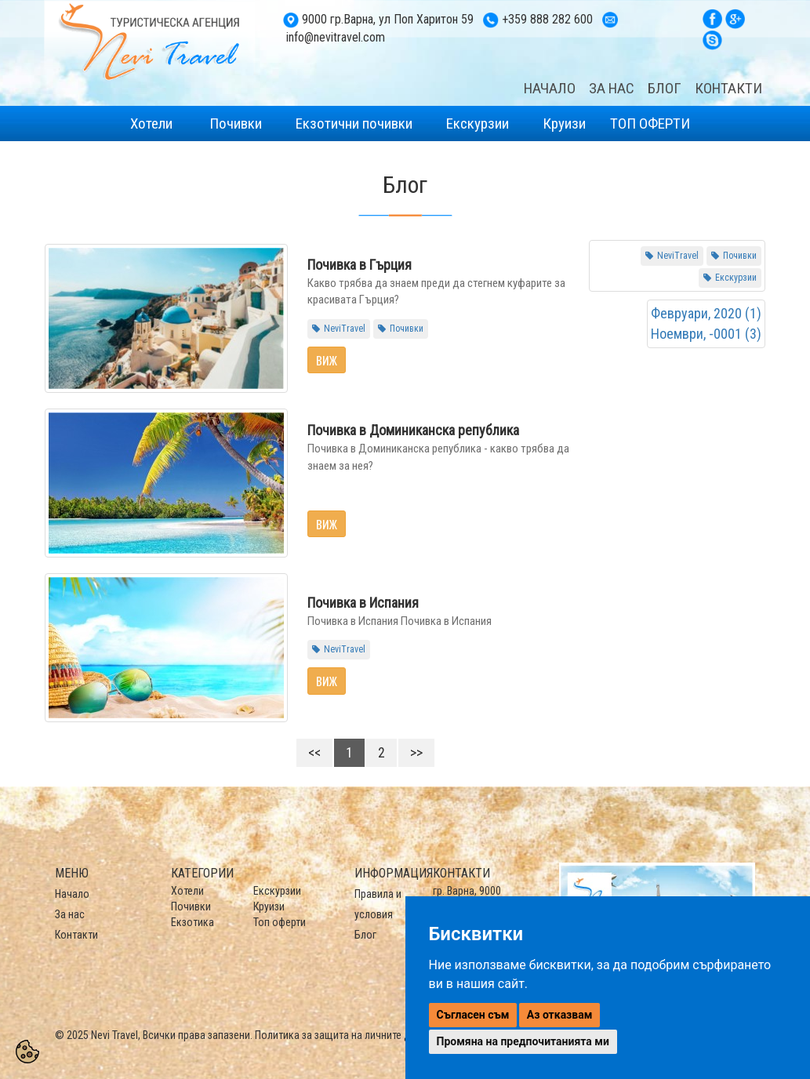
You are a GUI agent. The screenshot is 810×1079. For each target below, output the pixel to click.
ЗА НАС (611, 88)
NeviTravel (344, 328)
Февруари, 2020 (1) (706, 313)
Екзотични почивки (354, 123)
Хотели (151, 123)
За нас (70, 914)
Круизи (562, 123)
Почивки (235, 123)
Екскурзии (477, 123)
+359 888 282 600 (547, 19)
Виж (326, 360)
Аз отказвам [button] (560, 1014)
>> (416, 752)
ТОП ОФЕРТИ (650, 123)
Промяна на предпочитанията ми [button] (523, 1041)
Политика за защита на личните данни (343, 1035)
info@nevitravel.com (335, 37)
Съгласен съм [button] (473, 1014)
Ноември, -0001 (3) (706, 333)
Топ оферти (279, 922)
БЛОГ (664, 88)
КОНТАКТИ (728, 88)
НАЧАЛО (550, 88)
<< (314, 752)
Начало (72, 894)
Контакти (76, 934)
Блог (365, 934)
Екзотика (192, 922)
